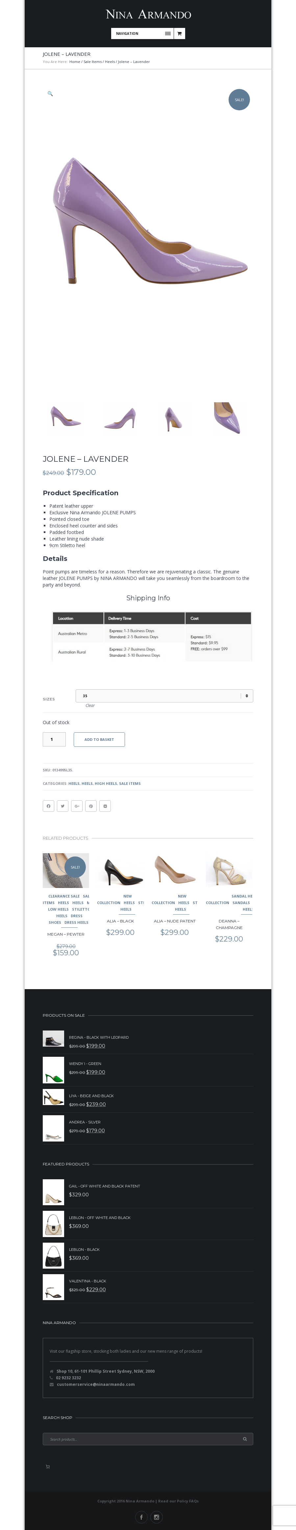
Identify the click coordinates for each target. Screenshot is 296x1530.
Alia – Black (120, 921)
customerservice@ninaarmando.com (96, 1384)
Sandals (241, 902)
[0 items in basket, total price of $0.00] (48, 1467)
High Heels (106, 783)
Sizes (49, 699)
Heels (110, 61)
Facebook (141, 1517)
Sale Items (93, 61)
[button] (50, 93)
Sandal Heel (244, 896)
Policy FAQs (188, 1500)
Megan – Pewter (66, 934)
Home (74, 61)
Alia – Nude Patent (175, 921)
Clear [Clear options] (90, 705)
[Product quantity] (54, 739)
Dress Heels (76, 922)
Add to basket (99, 739)
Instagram (156, 1517)
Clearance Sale (64, 896)
